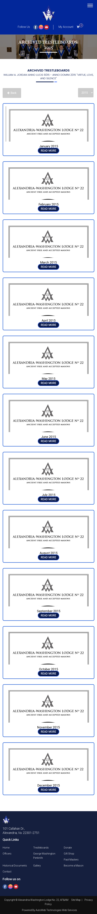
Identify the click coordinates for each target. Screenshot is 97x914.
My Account (66, 27)
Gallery (37, 865)
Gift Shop (69, 853)
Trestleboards (41, 847)
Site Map (76, 900)
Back (12, 93)
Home (6, 847)
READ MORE (48, 150)
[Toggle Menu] (90, 5)
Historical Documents (15, 865)
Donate (68, 847)
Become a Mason (73, 865)
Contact (7, 871)
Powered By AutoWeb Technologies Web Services (49, 910)
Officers (7, 853)
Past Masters (71, 859)
